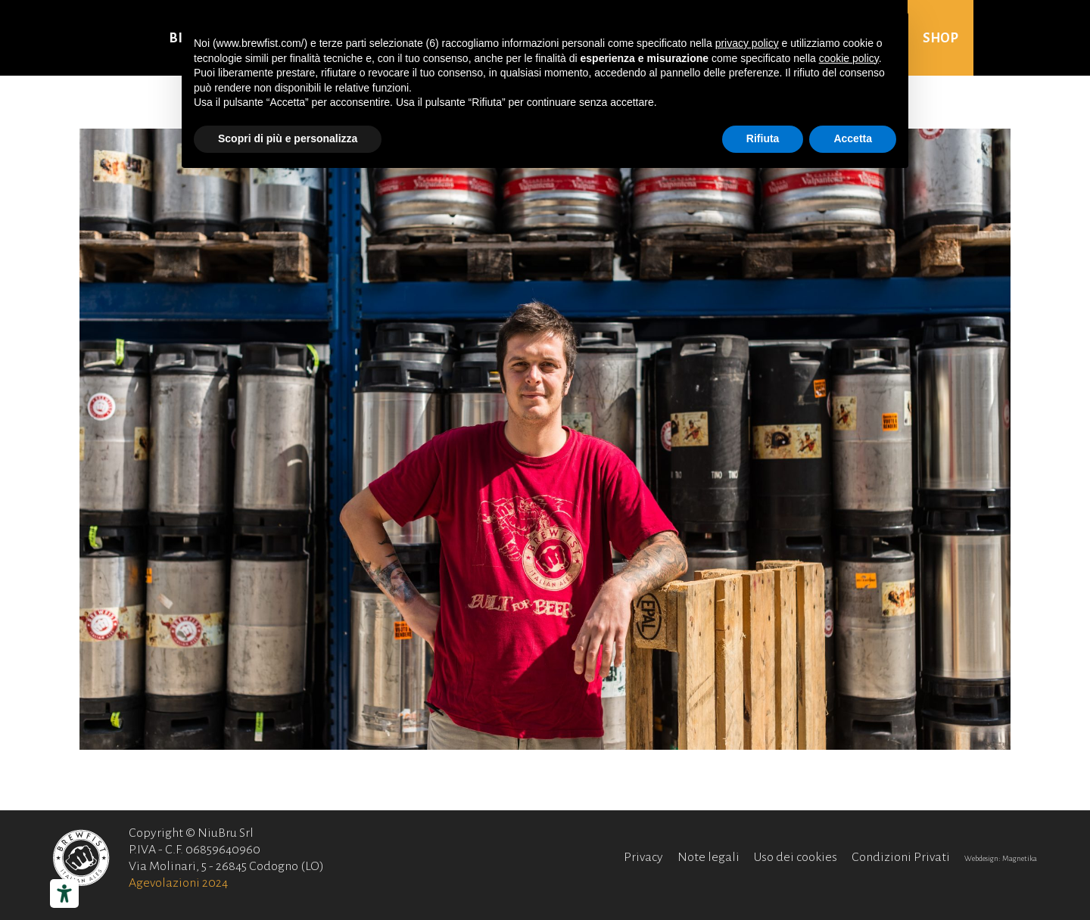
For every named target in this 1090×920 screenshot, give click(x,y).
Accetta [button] (852, 138)
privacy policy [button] (747, 43)
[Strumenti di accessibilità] (64, 893)
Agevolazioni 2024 (178, 883)
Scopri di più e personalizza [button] (287, 138)
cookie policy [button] (849, 58)
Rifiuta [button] (763, 138)
